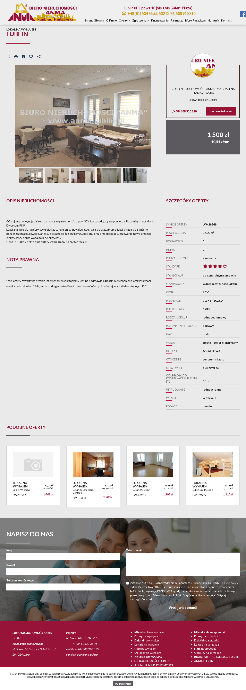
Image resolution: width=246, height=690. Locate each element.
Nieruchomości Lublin (152, 661)
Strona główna (94, 20)
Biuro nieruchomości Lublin (216, 656)
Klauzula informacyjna (148, 656)
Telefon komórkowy (20, 580)
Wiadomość (134, 550)
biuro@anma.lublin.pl (86, 654)
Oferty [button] (124, 20)
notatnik (213, 20)
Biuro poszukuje (195, 20)
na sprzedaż (209, 632)
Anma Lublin (203, 661)
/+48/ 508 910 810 (184, 111)
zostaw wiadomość (221, 111)
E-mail (10, 565)
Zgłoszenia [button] (140, 20)
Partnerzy (177, 20)
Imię (9, 550)
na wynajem (149, 632)
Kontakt (226, 20)
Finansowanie (160, 20)
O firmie (111, 20)
